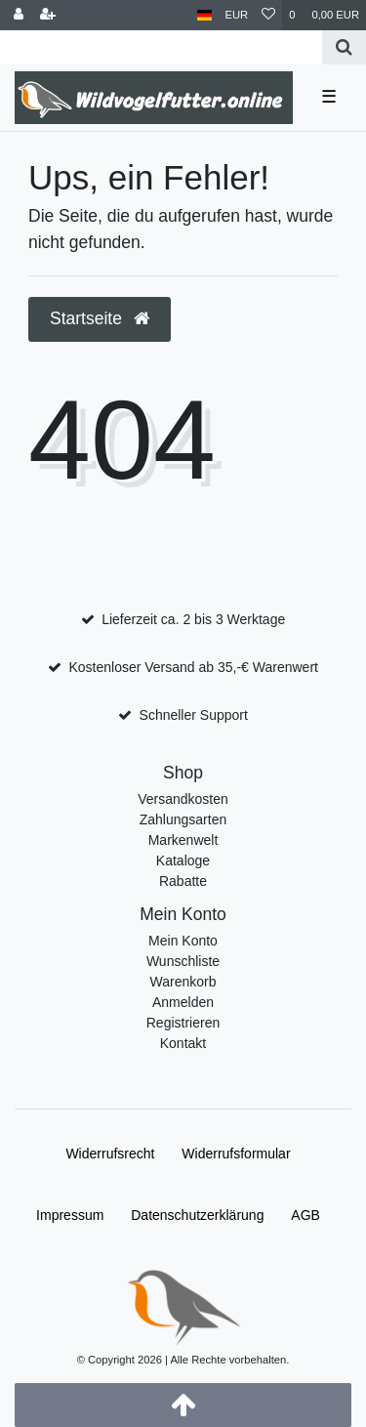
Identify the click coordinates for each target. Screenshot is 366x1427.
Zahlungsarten (183, 819)
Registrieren (183, 1022)
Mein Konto (183, 940)
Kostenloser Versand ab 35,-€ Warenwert (193, 667)
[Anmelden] (18, 15)
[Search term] (161, 47)
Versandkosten (183, 799)
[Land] (204, 15)
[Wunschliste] (268, 15)
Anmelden (183, 1002)
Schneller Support (194, 715)
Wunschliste (183, 961)
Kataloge (183, 860)
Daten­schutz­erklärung (197, 1215)
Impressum (69, 1215)
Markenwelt (183, 840)
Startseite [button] (99, 318)
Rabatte (183, 881)
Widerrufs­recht (109, 1153)
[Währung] (237, 15)
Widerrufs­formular (236, 1153)
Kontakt (183, 1043)
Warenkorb (183, 981)
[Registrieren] (47, 15)
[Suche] (344, 47)
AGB (305, 1215)
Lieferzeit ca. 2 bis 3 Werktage (193, 619)
